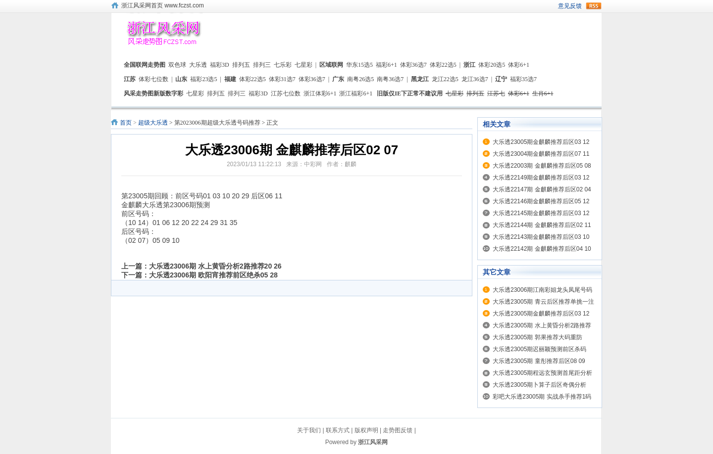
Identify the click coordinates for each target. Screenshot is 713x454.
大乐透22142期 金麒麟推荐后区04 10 (542, 248)
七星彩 (303, 64)
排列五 (241, 64)
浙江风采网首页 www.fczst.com (162, 5)
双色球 (177, 64)
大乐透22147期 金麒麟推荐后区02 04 (542, 189)
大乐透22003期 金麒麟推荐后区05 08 (542, 165)
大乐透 (198, 64)
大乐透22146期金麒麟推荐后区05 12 (541, 201)
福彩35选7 (523, 79)
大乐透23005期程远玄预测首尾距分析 (542, 372)
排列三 (262, 64)
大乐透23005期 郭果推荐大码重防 (537, 337)
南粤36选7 (390, 79)
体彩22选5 (443, 64)
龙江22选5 (445, 79)
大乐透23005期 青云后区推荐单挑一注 (543, 301)
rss (594, 6)
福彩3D (219, 64)
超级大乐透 (153, 122)
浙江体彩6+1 (320, 93)
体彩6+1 (518, 64)
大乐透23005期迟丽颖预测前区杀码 (539, 349)
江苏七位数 (286, 93)
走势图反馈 (397, 430)
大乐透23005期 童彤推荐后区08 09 (539, 361)
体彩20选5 (491, 64)
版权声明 (366, 430)
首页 (126, 122)
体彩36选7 (413, 64)
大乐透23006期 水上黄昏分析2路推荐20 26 (215, 266)
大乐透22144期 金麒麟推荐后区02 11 (542, 225)
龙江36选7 (474, 79)
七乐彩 (283, 64)
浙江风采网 (373, 442)
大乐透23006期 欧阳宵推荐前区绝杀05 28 (213, 275)
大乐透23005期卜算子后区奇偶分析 (539, 384)
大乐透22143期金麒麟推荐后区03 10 (541, 236)
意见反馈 (570, 5)
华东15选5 (359, 64)
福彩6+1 (386, 64)
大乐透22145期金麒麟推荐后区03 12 (541, 213)
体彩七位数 (153, 79)
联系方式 (338, 430)
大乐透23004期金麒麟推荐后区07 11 (541, 153)
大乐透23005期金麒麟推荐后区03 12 (541, 141)
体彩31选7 (282, 79)
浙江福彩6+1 (355, 93)
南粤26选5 (360, 79)
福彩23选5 (203, 79)
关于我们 (309, 430)
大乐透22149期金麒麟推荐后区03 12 (541, 177)
